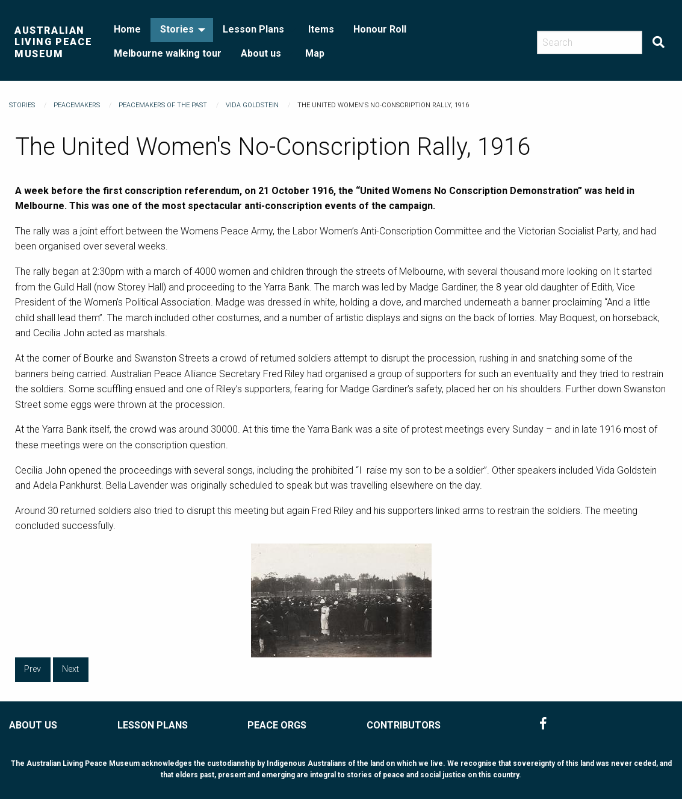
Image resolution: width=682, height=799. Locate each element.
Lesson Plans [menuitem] (253, 29)
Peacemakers (77, 105)
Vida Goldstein (252, 105)
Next (70, 669)
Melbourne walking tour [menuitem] (168, 53)
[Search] (589, 42)
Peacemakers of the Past (163, 105)
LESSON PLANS (152, 725)
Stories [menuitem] (177, 29)
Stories (22, 105)
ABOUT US (33, 725)
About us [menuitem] (261, 53)
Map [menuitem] (314, 53)
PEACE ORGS (276, 725)
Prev (32, 669)
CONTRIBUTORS (404, 725)
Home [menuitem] (127, 29)
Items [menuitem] (321, 29)
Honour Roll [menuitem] (379, 29)
